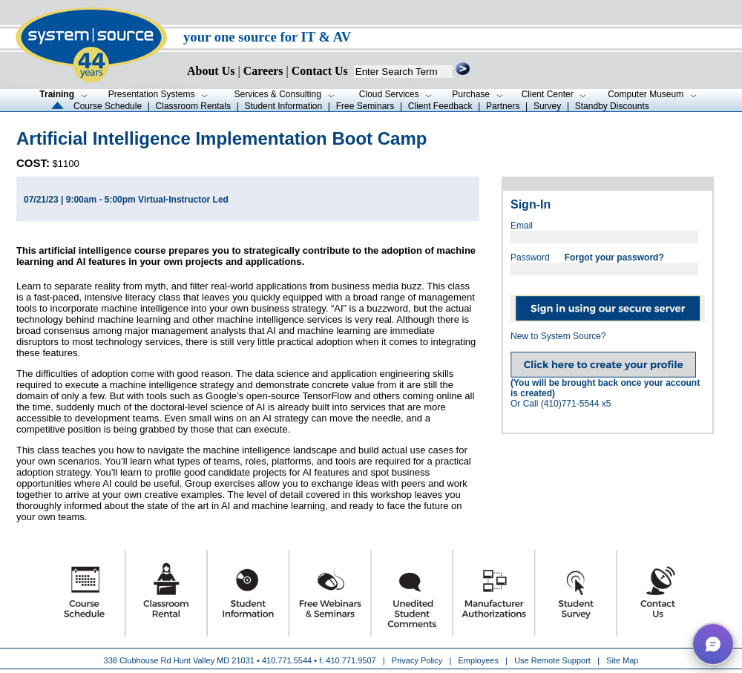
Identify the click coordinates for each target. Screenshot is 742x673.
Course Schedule (107, 106)
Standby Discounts (612, 106)
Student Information (283, 106)
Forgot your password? (614, 257)
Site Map (622, 660)
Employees (479, 660)
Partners (502, 106)
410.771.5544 (287, 660)
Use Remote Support (552, 660)
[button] (713, 644)
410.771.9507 (350, 660)
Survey (547, 106)
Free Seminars (365, 106)
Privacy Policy (418, 660)
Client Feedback (440, 106)
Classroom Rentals (193, 106)
